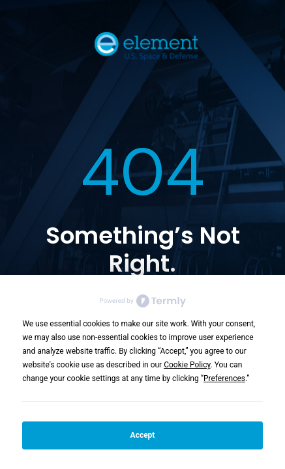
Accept (142, 435)
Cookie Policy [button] (187, 364)
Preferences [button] (224, 378)
